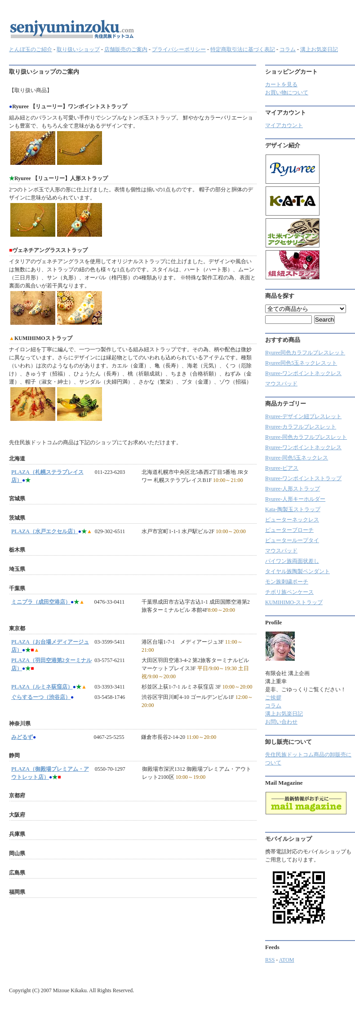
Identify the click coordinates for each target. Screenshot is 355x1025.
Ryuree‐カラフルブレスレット (300, 427)
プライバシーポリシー (179, 49)
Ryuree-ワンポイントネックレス (303, 373)
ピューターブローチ (289, 530)
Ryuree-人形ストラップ (292, 489)
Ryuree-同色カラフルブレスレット (306, 437)
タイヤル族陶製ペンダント (297, 571)
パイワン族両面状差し (292, 561)
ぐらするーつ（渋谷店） (41, 697)
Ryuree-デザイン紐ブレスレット (303, 416)
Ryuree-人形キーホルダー (295, 499)
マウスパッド (281, 383)
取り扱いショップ (78, 49)
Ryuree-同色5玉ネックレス (296, 458)
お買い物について (286, 92)
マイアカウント (284, 125)
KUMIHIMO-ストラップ (294, 602)
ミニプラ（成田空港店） (41, 602)
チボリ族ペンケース (289, 592)
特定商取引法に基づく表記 (242, 49)
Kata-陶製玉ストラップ (292, 509)
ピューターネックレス (292, 520)
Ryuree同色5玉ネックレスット (301, 363)
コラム (288, 49)
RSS (270, 960)
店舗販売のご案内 (125, 49)
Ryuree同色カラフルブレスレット (305, 352)
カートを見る (281, 84)
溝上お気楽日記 (319, 49)
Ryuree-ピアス (281, 468)
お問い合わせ (281, 722)
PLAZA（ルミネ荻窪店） (42, 687)
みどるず (22, 737)
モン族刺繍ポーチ (286, 582)
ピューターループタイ (292, 540)
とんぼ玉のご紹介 (30, 49)
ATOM (286, 960)
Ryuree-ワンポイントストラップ (303, 478)
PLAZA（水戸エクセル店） (44, 531)
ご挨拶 (273, 697)
